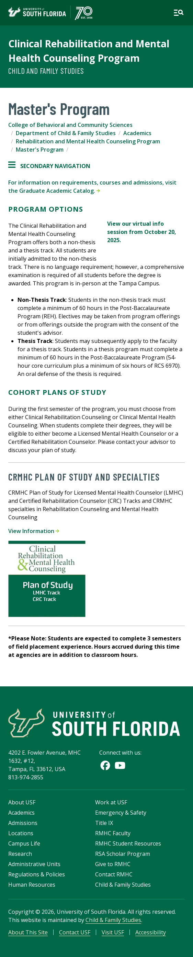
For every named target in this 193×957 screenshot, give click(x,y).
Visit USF (113, 932)
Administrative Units (34, 864)
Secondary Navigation (49, 166)
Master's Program (40, 149)
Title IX (104, 823)
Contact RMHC (114, 874)
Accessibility (150, 932)
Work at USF (111, 802)
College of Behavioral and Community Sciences (70, 125)
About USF (21, 802)
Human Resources (31, 884)
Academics (137, 133)
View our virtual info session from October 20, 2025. (141, 232)
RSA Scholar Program (122, 854)
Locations (20, 833)
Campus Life (24, 843)
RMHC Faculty (112, 833)
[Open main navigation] (178, 13)
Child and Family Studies (46, 70)
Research (20, 854)
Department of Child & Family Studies (66, 133)
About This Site (28, 932)
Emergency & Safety (120, 812)
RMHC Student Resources (128, 843)
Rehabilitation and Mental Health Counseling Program (88, 141)
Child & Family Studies (123, 884)
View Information (33, 531)
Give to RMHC (112, 864)
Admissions (22, 823)
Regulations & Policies (36, 874)
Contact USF (74, 932)
